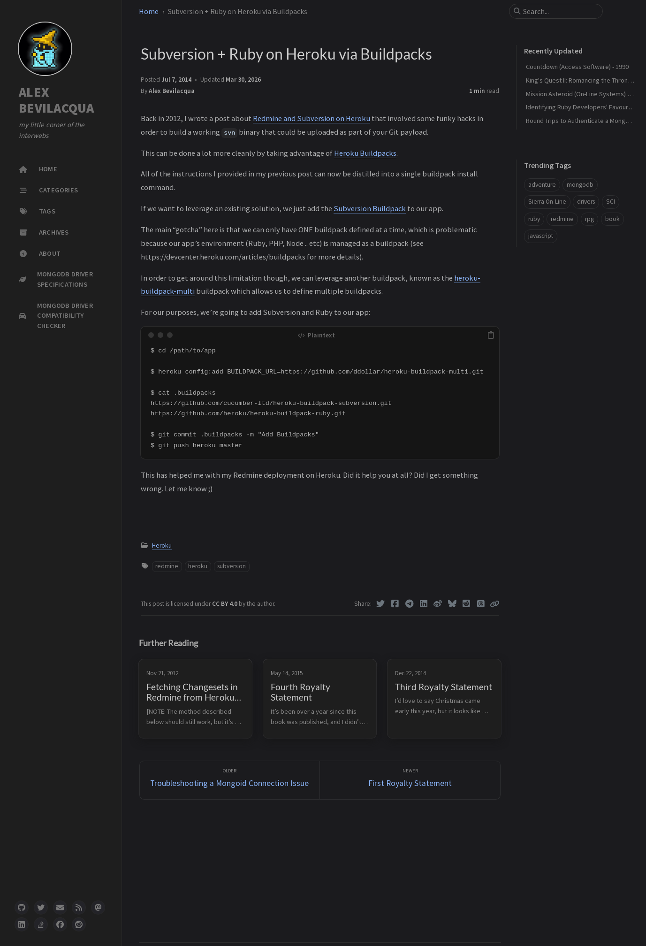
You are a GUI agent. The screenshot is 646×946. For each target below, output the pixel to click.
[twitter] (40, 907)
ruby (534, 219)
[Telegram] (409, 603)
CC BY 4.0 (225, 604)
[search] (560, 11)
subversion (231, 566)
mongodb (580, 185)
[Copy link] (494, 603)
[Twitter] (380, 603)
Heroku (162, 545)
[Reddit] (466, 603)
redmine (166, 566)
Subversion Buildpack (370, 208)
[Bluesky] (452, 603)
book (612, 219)
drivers (586, 202)
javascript (540, 236)
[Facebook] (394, 603)
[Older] (229, 780)
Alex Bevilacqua (172, 91)
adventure (542, 185)
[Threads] (480, 603)
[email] (60, 907)
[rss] (78, 907)
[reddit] (78, 924)
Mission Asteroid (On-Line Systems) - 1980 (585, 94)
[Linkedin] (423, 603)
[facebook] (60, 924)
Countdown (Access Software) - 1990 (577, 66)
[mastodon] (98, 907)
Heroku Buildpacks (365, 153)
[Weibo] (438, 603)
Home (149, 11)
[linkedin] (21, 924)
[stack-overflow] (40, 924)
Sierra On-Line (547, 202)
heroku (197, 566)
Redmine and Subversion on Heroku (311, 118)
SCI (610, 202)
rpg (589, 219)
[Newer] (410, 780)
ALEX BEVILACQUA (56, 100)
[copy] (490, 335)
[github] (21, 907)
